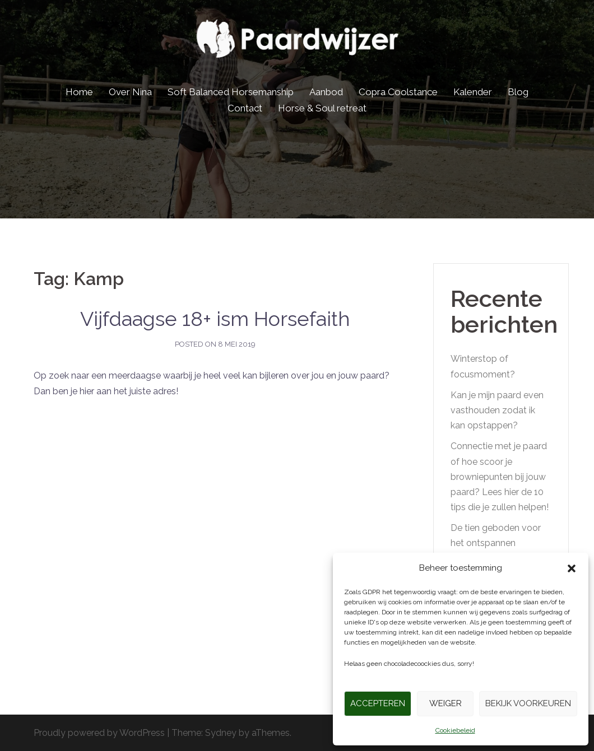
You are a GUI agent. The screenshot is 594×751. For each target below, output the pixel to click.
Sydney (220, 732)
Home (79, 91)
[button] (571, 568)
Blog (518, 91)
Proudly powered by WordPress (99, 732)
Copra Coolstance (398, 91)
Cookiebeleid (455, 730)
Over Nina (130, 91)
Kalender (472, 91)
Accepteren (377, 703)
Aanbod (326, 91)
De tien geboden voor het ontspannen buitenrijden (496, 543)
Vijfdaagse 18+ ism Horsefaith (215, 318)
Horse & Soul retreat (322, 108)
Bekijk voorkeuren (528, 703)
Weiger (445, 703)
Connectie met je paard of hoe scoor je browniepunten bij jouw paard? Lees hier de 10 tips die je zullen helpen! (500, 476)
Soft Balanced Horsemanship (231, 91)
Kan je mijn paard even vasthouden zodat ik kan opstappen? (497, 410)
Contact (245, 108)
